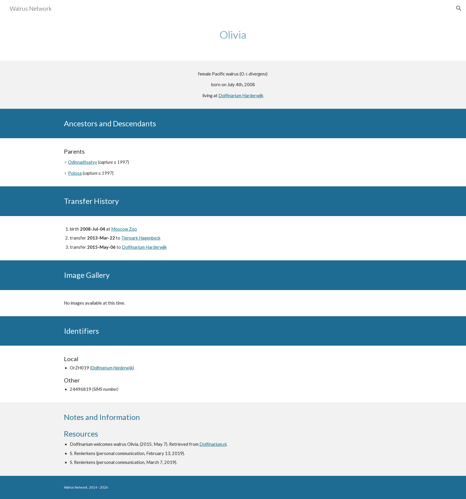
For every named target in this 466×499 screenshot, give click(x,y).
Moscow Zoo (124, 229)
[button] (459, 8)
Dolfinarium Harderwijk (240, 95)
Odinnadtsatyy (82, 162)
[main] (233, 34)
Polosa (75, 173)
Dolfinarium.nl (212, 444)
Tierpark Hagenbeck (140, 237)
